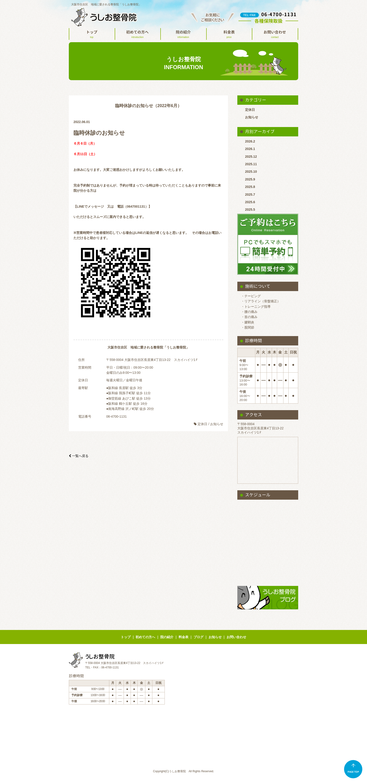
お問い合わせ (275, 35)
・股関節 (247, 327)
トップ (92, 35)
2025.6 (250, 202)
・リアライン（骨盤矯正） (260, 301)
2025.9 (250, 179)
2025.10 (251, 171)
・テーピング (251, 296)
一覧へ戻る (78, 456)
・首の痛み (249, 317)
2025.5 (250, 209)
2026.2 (250, 141)
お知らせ (251, 117)
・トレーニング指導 (256, 306)
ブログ (198, 637)
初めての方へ (138, 35)
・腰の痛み (249, 312)
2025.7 (250, 194)
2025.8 (250, 187)
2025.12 (251, 156)
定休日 (250, 110)
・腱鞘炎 (247, 322)
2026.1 (250, 149)
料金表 (229, 35)
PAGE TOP (353, 768)
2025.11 (251, 164)
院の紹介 (183, 35)
